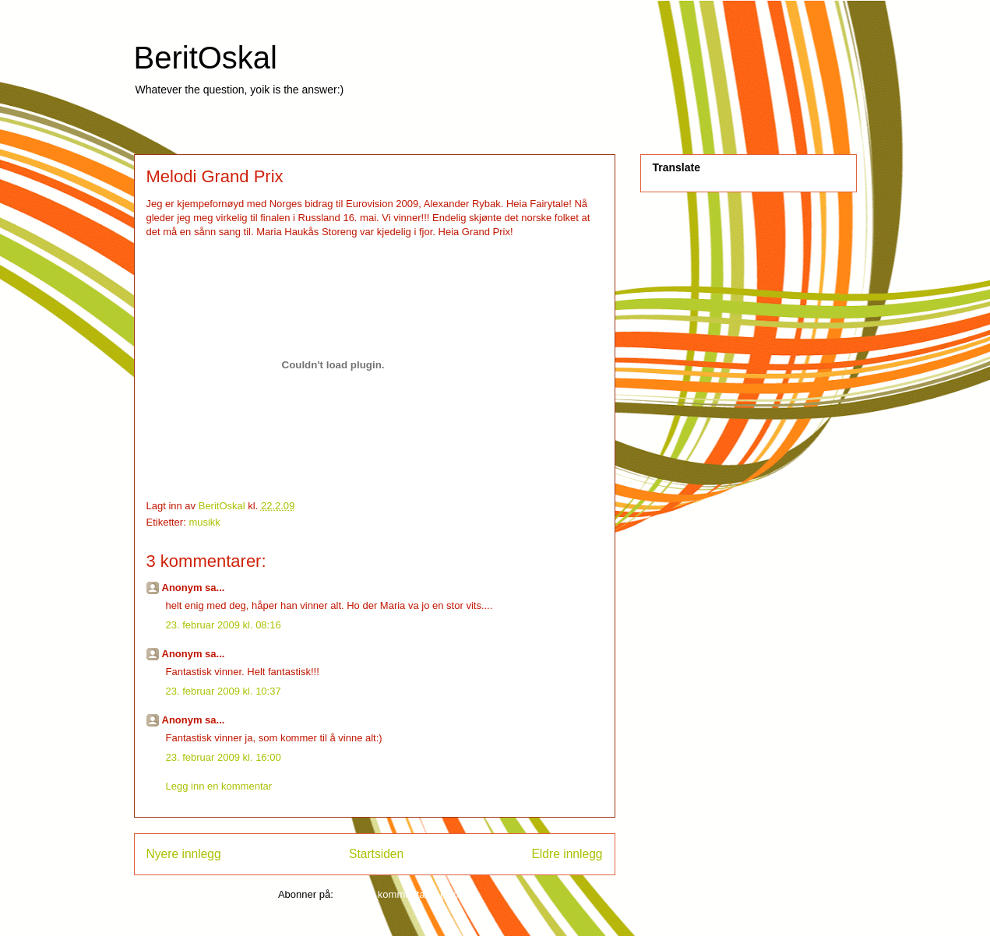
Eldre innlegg (566, 853)
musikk (204, 522)
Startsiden (376, 853)
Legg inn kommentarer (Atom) (403, 894)
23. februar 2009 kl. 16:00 (223, 757)
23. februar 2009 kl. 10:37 (223, 691)
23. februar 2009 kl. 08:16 (223, 625)
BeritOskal (206, 57)
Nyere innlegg (183, 853)
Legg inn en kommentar (219, 786)
